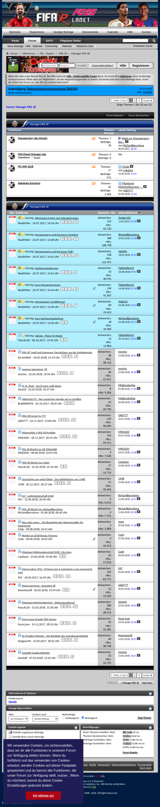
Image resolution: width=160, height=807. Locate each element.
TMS (93, 787)
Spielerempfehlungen (46, 268)
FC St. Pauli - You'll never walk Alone (41, 385)
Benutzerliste (90, 32)
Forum (32, 40)
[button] (54, 786)
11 (68, 576)
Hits (113, 212)
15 (75, 436)
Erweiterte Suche (143, 46)
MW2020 (23, 438)
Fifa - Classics (47, 53)
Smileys (127, 735)
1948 (21, 484)
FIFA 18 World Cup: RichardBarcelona (42, 509)
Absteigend (89, 718)
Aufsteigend (70, 718)
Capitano (23, 556)
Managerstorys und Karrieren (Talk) (54, 251)
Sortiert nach (39, 714)
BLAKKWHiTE (25, 403)
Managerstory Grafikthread (50, 301)
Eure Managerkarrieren (47, 284)
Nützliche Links (84, 46)
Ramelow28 (25, 590)
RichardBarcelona (28, 512)
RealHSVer (24, 223)
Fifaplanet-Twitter (70, 40)
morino (22, 374)
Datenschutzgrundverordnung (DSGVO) (52, 89)
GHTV (49, 40)
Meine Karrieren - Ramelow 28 (38, 585)
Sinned (22, 389)
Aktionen (67, 46)
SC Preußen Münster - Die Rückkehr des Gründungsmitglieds (55, 635)
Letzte (148, 100)
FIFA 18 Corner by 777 (34, 415)
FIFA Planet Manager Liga (32, 154)
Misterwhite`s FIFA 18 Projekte (38, 432)
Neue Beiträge (16, 46)
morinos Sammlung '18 (34, 369)
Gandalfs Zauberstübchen (36, 652)
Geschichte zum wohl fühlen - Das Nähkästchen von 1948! (53, 479)
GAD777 (23, 421)
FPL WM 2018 (25, 166)
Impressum (104, 764)
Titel (11, 212)
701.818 (147, 92)
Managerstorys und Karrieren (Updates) (56, 234)
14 (73, 419)
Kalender (112, 32)
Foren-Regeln (130, 752)
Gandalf (22, 658)
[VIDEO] (127, 743)
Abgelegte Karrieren (29, 183)
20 (76, 288)
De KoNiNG (24, 357)
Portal (15, 40)
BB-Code (127, 732)
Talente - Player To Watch (48, 335)
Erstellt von (22, 212)
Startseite (15, 32)
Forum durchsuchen (139, 115)
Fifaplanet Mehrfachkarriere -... (130, 185)
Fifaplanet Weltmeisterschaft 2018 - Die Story (47, 552)
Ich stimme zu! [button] (43, 795)
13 (76, 221)
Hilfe (123, 65)
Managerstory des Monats (32, 138)
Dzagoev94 (24, 641)
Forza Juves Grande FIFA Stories (39, 619)
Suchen (146, 32)
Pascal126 (24, 340)
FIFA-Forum (28, 53)
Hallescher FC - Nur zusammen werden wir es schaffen (51, 399)
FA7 (20, 499)
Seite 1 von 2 (121, 100)
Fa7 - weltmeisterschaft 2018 (38, 495)
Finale (125, 167)
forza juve (23, 624)
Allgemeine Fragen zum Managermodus (56, 218)
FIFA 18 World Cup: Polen (36, 462)
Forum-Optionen (114, 115)
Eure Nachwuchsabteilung (49, 318)
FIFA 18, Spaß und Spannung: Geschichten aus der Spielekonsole (57, 352)
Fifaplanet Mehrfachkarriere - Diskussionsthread (48, 602)
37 (76, 238)
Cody (21, 529)
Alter (11, 714)
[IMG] (126, 739)
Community (51, 46)
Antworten (103, 212)
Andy (11, 92)
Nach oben (147, 683)
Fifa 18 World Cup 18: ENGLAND (39, 449)
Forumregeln (144, 764)
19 (75, 606)
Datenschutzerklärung (124, 764)
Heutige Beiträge (63, 32)
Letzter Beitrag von (129, 212)
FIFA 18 (63, 53)
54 (76, 255)
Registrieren (140, 65)
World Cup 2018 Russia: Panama (39, 535)
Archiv (37, 157)
